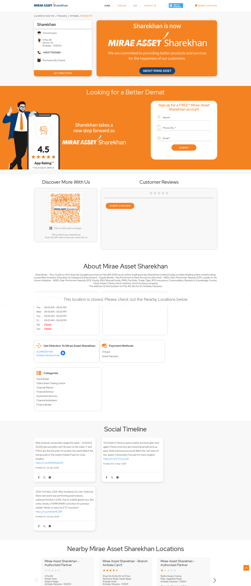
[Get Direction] (186, 308)
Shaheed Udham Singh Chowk (48, 546)
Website (53, 526)
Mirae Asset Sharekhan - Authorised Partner (62, 491)
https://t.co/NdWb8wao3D (49, 435)
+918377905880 (52, 52)
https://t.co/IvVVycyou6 (111, 435)
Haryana (62, 15)
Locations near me (44, 15)
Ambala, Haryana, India (171, 309)
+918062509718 (53, 517)
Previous (36, 508)
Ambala (74, 15)
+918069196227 (111, 517)
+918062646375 (169, 519)
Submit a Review (120, 205)
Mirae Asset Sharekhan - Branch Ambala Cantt (125, 491)
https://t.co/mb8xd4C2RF (175, 439)
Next (214, 508)
